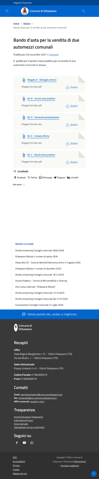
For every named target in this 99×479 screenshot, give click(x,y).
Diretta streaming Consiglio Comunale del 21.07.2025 (41, 299)
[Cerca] (83, 11)
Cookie (16, 469)
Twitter (32, 177)
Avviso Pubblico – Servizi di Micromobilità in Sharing (41, 280)
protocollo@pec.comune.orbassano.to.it (37, 398)
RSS (15, 457)
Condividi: (20, 171)
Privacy (16, 465)
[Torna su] (94, 474)
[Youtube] (24, 443)
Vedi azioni (19, 184)
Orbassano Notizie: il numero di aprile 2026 (36, 256)
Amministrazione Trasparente (28, 417)
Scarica (71, 87)
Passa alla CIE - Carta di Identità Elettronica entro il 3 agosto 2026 (48, 262)
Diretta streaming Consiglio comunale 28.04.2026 (39, 250)
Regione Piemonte (23, 2)
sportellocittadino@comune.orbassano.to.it (41, 394)
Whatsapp (45, 177)
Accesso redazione (70, 465)
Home (16, 23)
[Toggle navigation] (7, 11)
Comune (53, 55)
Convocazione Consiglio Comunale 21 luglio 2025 (39, 305)
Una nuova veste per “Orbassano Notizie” (35, 286)
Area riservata (21, 424)
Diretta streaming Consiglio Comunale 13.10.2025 (39, 292)
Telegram (59, 177)
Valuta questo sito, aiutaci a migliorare (49, 314)
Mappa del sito (20, 473)
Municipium (80, 461)
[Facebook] (17, 443)
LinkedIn (73, 177)
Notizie (26, 23)
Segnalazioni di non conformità (29, 427)
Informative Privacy (23, 420)
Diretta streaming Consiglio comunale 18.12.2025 (39, 274)
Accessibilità (19, 461)
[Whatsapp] (32, 443)
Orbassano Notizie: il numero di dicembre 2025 (38, 268)
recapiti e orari (37, 401)
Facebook (19, 177)
